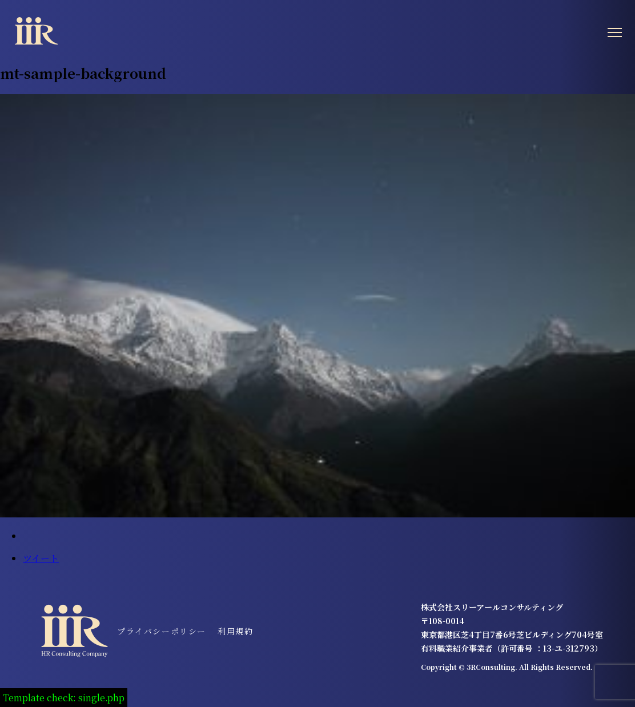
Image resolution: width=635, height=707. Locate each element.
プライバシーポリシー (161, 631)
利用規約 (235, 631)
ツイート (41, 558)
